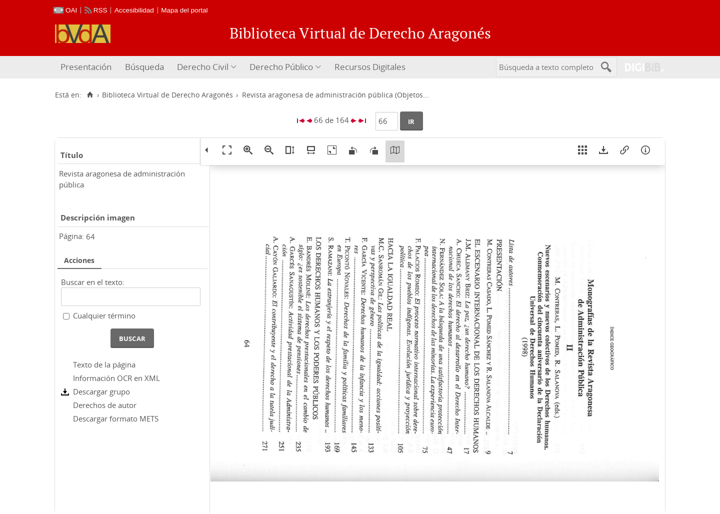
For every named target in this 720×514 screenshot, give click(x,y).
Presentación (86, 66)
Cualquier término (104, 315)
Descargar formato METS (115, 419)
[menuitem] (87, 67)
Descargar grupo (101, 391)
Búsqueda (144, 66)
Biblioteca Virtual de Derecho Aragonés (167, 95)
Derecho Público (281, 66)
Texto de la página (104, 365)
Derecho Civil (202, 66)
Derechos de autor (104, 405)
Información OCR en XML (116, 378)
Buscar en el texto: (92, 282)
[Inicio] (90, 95)
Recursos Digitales (370, 66)
